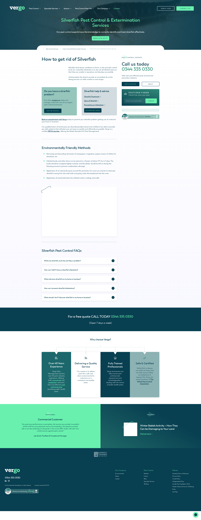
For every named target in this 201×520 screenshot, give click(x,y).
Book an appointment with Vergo (54, 119)
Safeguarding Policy (178, 481)
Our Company (103, 8)
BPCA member (54, 131)
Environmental (119, 473)
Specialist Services (52, 8)
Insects (146, 476)
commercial (56, 380)
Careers (117, 8)
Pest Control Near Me (84, 8)
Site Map (175, 492)
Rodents (146, 473)
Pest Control (34, 8)
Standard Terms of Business (180, 473)
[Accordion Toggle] (79, 260)
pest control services (58, 386)
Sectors (67, 8)
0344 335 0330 (137, 69)
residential (52, 382)
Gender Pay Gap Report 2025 (181, 484)
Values (117, 476)
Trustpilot (123, 110)
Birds (145, 479)
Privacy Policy (176, 476)
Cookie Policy (176, 479)
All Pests (146, 484)
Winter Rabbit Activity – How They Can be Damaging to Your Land (159, 427)
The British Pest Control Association (145, 381)
